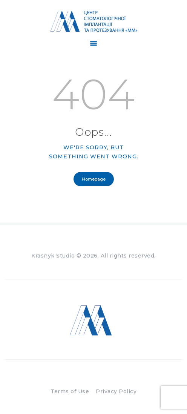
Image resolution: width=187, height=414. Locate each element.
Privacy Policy (116, 391)
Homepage (94, 179)
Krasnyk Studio (53, 255)
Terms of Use (70, 391)
